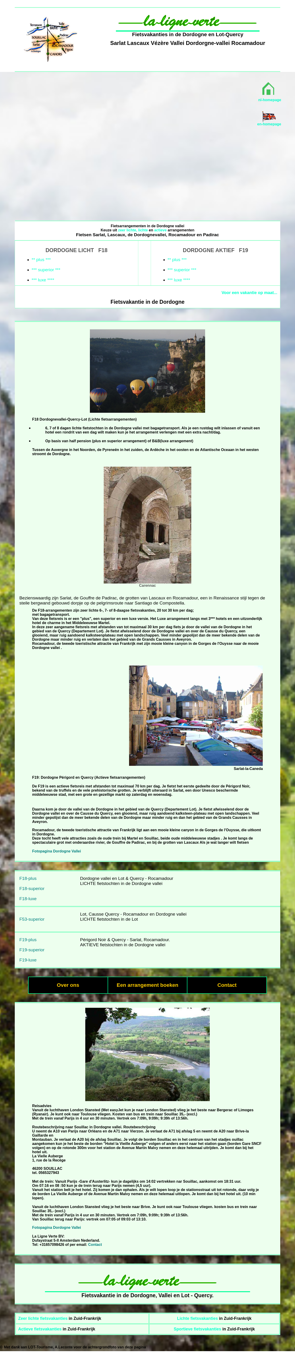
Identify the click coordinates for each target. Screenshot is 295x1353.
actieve (160, 230)
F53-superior (31, 919)
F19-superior (31, 949)
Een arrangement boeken (147, 985)
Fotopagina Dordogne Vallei (56, 851)
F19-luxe (28, 960)
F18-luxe (28, 898)
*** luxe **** (43, 279)
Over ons (68, 985)
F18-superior (31, 888)
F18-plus (28, 878)
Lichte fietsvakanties (197, 1318)
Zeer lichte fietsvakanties (43, 1318)
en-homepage (269, 124)
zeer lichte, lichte (133, 230)
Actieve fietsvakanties (40, 1329)
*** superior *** (46, 269)
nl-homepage (269, 100)
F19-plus (28, 939)
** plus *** (41, 259)
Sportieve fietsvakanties (197, 1329)
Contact (226, 985)
